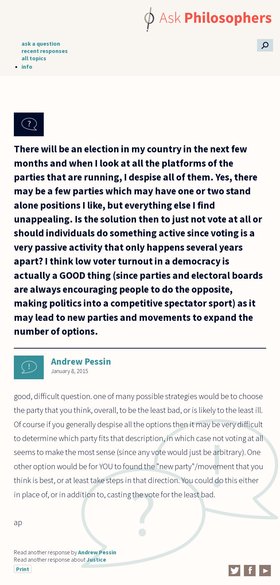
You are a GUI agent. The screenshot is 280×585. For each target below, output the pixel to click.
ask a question (41, 43)
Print (22, 569)
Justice (96, 559)
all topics (34, 58)
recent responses (45, 50)
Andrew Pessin (81, 361)
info (27, 66)
